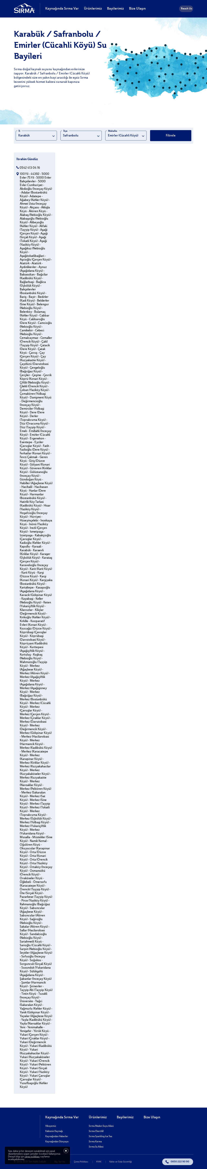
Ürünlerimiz (93, 8)
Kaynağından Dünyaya (56, 1141)
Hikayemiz (50, 1126)
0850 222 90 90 (180, 1162)
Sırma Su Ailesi (96, 1147)
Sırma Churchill (96, 1131)
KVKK (99, 1162)
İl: (20, 131)
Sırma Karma (95, 1141)
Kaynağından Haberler (56, 1136)
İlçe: (65, 131)
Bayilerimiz (115, 8)
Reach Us (186, 8)
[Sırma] (24, 12)
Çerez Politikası (81, 1162)
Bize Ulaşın (137, 8)
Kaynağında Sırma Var (62, 8)
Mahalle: (113, 131)
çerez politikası (32, 1157)
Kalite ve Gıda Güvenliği (120, 1162)
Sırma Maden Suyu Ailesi (101, 1126)
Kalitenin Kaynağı (54, 1131)
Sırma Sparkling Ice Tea (100, 1136)
